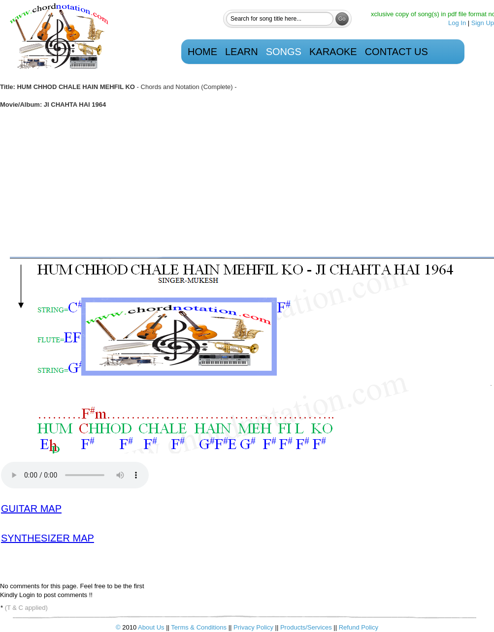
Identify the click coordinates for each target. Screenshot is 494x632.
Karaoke (333, 51)
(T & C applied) (26, 607)
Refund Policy (358, 627)
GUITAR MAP (31, 508)
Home (202, 51)
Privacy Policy (254, 627)
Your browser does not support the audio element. (75, 475)
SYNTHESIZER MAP (47, 538)
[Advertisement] (247, 183)
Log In (457, 23)
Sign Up (482, 23)
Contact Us (396, 51)
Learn (241, 51)
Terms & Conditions (199, 627)
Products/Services (306, 627)
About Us (151, 627)
